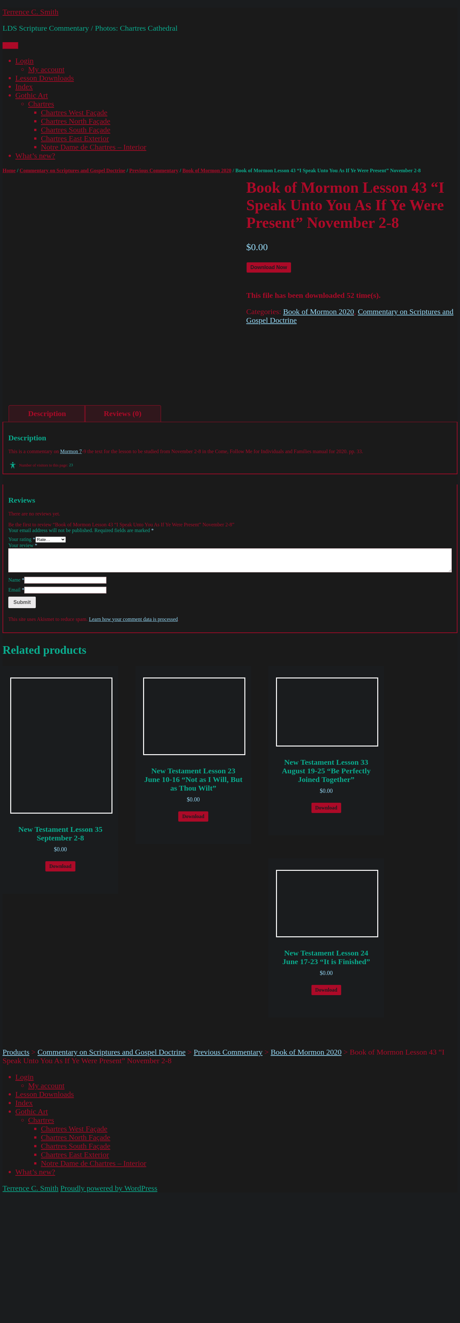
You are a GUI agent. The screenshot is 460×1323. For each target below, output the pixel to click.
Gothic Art (31, 95)
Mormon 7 (71, 579)
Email (16, 717)
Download (60, 994)
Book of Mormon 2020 (206, 170)
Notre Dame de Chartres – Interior (93, 147)
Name (16, 707)
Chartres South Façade (75, 130)
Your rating (21, 667)
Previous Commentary (154, 170)
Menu (10, 45)
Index (24, 86)
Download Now (268, 267)
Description (47, 541)
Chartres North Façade (75, 121)
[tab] (47, 541)
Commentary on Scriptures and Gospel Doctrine (72, 170)
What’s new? (35, 155)
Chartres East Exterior (75, 138)
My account (46, 69)
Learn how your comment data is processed (133, 747)
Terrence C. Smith (30, 12)
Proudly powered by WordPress (108, 1316)
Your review (22, 673)
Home (9, 170)
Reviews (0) (123, 541)
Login (24, 61)
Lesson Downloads (44, 78)
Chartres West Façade (74, 112)
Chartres (41, 104)
